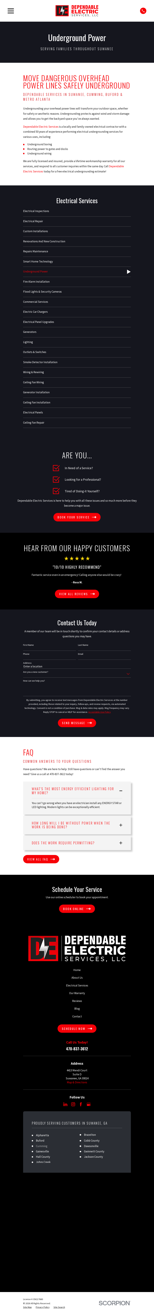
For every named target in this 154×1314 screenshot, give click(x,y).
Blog (77, 1008)
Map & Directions (77, 1082)
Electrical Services (77, 985)
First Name (28, 645)
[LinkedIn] (65, 1104)
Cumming (41, 1146)
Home (77, 970)
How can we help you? (34, 680)
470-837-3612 (77, 1049)
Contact (77, 1016)
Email (80, 654)
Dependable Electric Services (41, 126)
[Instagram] (73, 1104)
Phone (26, 654)
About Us (77, 978)
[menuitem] (77, 211)
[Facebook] (81, 1104)
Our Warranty (77, 993)
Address (27, 663)
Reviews (77, 1001)
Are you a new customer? (35, 672)
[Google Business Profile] (89, 1104)
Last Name (83, 645)
